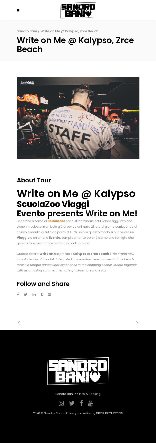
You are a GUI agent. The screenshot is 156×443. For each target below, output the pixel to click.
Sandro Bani (27, 31)
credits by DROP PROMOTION (101, 413)
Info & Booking (90, 394)
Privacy (71, 413)
